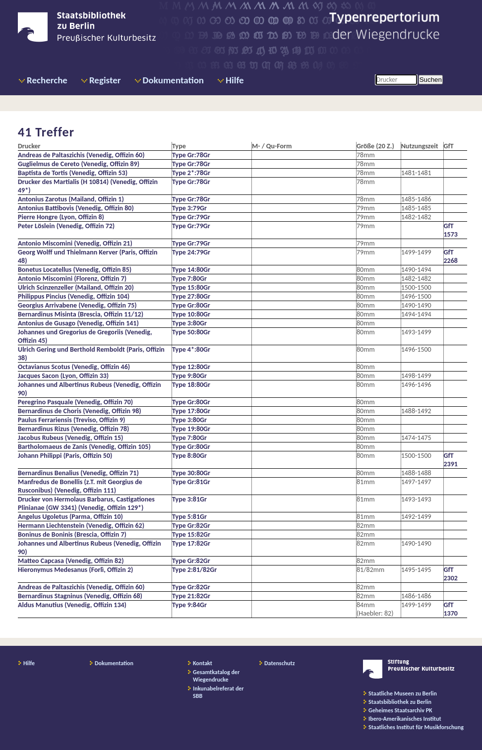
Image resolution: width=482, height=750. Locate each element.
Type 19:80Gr (191, 429)
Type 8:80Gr (189, 455)
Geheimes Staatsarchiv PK (400, 710)
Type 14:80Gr (191, 269)
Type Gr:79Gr (191, 217)
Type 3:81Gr (189, 499)
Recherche (47, 80)
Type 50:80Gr (191, 332)
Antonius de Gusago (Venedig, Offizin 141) (78, 323)
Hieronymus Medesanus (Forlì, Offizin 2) (75, 569)
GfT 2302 (451, 573)
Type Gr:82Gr (191, 525)
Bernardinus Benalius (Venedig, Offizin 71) (78, 473)
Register (105, 80)
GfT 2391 (451, 459)
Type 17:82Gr (191, 543)
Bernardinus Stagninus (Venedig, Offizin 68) (80, 596)
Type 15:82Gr (191, 534)
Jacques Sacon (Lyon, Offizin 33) (63, 376)
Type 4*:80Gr (191, 349)
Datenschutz (279, 663)
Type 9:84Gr (189, 605)
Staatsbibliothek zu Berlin (399, 701)
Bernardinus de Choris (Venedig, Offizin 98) (79, 411)
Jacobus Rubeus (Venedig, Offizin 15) (70, 438)
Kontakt (202, 663)
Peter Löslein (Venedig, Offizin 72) (66, 226)
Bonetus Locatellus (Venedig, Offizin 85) (74, 269)
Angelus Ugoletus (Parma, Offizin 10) (70, 516)
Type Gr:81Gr (191, 482)
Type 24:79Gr (191, 252)
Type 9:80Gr (189, 376)
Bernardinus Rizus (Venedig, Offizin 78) (73, 429)
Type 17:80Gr (191, 411)
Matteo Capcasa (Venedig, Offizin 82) (71, 561)
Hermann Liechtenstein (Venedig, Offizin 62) (81, 525)
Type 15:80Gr (191, 287)
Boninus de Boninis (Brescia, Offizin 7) (72, 534)
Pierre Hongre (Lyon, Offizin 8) (61, 217)
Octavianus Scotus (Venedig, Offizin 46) (74, 367)
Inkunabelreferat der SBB (218, 692)
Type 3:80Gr (189, 323)
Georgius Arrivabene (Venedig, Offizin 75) (77, 305)
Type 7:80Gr (189, 278)
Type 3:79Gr (189, 208)
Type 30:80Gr (191, 473)
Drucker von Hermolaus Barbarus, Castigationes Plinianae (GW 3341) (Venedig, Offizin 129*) (86, 503)
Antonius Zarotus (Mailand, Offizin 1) (71, 199)
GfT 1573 (451, 230)
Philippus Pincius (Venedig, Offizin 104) (73, 296)
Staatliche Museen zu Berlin (402, 693)
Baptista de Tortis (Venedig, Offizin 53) (72, 173)
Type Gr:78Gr (191, 155)
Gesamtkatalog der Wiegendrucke (216, 676)
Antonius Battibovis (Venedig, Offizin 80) (76, 208)
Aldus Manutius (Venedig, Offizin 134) (72, 605)
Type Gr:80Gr (191, 305)
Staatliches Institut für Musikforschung (416, 727)
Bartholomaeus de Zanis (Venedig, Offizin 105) (84, 446)
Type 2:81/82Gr (194, 569)
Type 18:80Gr (191, 384)
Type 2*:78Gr (191, 173)
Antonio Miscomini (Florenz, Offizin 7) (72, 278)
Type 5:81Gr (189, 516)
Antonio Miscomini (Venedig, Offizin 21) (75, 243)
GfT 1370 (451, 609)
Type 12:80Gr (191, 367)
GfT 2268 (451, 256)
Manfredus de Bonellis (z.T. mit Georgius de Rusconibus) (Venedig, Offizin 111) (80, 486)
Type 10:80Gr (191, 314)
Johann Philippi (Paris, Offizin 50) (65, 455)
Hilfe (235, 80)
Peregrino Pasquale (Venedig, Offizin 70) (75, 402)
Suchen (431, 79)
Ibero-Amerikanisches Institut (404, 718)
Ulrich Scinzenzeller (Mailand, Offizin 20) (76, 287)
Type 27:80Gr (191, 296)
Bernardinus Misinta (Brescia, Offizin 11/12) (80, 314)
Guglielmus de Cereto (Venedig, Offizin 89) (78, 164)
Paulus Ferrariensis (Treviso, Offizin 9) (71, 420)
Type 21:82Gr (191, 596)
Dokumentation (173, 80)
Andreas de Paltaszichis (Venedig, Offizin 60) (81, 155)
